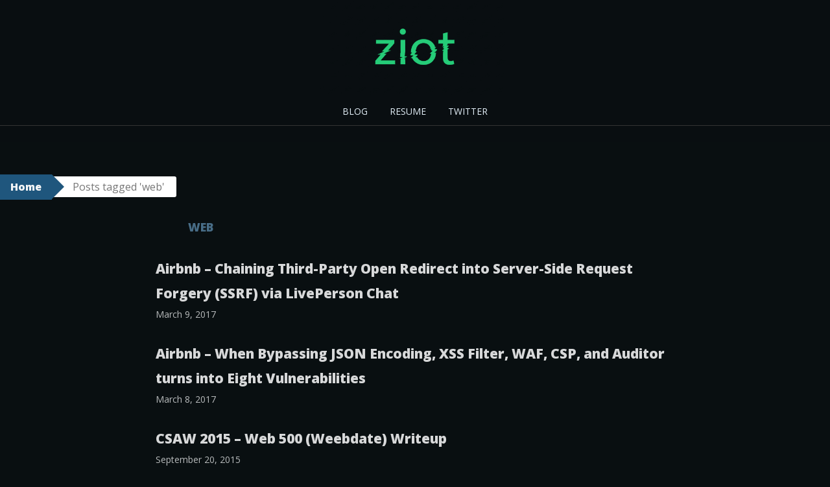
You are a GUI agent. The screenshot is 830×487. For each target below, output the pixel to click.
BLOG (355, 111)
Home (26, 187)
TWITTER (468, 111)
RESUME (408, 111)
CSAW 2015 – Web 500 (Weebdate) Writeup (301, 438)
